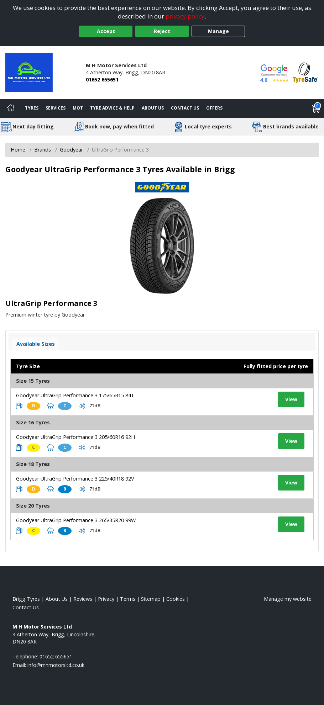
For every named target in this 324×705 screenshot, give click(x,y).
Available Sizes (35, 343)
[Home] (10, 108)
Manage (218, 31)
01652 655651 (102, 79)
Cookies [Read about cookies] (175, 598)
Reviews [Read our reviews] (82, 598)
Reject (162, 31)
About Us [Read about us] (57, 598)
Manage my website (288, 598)
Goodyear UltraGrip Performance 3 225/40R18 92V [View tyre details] (75, 478)
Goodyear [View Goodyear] (71, 149)
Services (56, 108)
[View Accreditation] (305, 72)
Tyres (31, 108)
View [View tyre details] (291, 399)
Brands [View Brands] (42, 149)
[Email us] (55, 665)
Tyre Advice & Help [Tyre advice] (112, 108)
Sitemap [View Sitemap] (151, 598)
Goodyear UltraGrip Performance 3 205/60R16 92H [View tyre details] (75, 437)
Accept (106, 31)
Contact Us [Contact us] (185, 108)
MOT (78, 108)
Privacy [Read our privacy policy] (106, 598)
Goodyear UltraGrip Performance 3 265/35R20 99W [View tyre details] (76, 520)
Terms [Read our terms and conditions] (127, 598)
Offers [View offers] (214, 108)
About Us (153, 108)
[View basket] (316, 108)
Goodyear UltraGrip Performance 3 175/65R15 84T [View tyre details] (75, 395)
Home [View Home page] (18, 149)
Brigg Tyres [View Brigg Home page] (26, 598)
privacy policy (185, 16)
